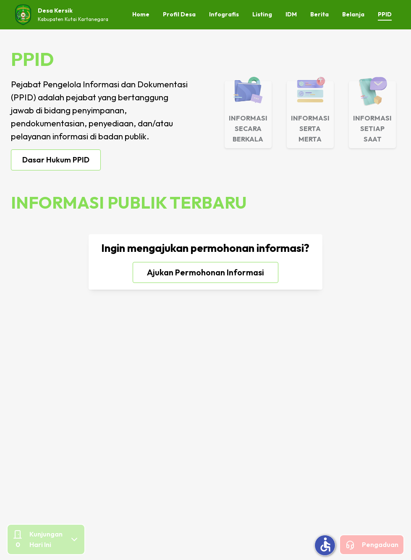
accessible (325, 544)
